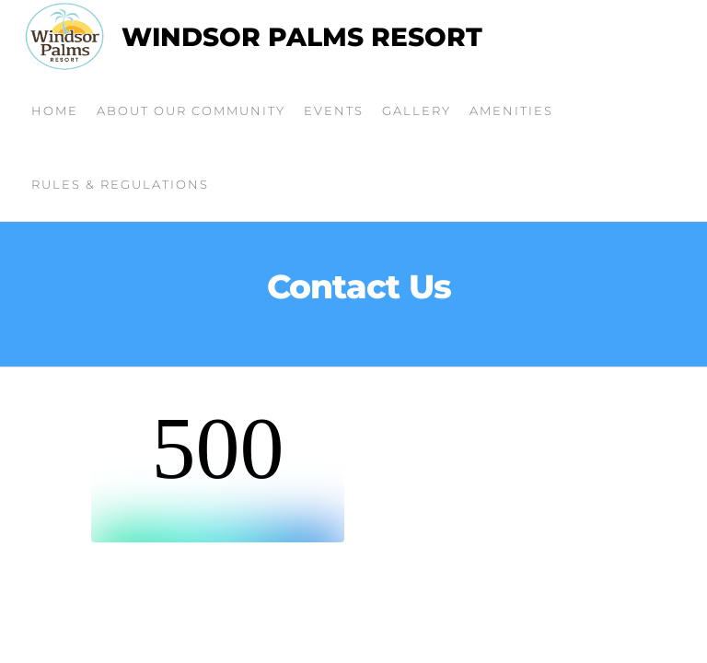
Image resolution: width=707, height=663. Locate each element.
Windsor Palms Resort (302, 36)
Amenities (511, 110)
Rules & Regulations (120, 184)
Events (334, 110)
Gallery (416, 110)
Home (54, 110)
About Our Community (191, 110)
